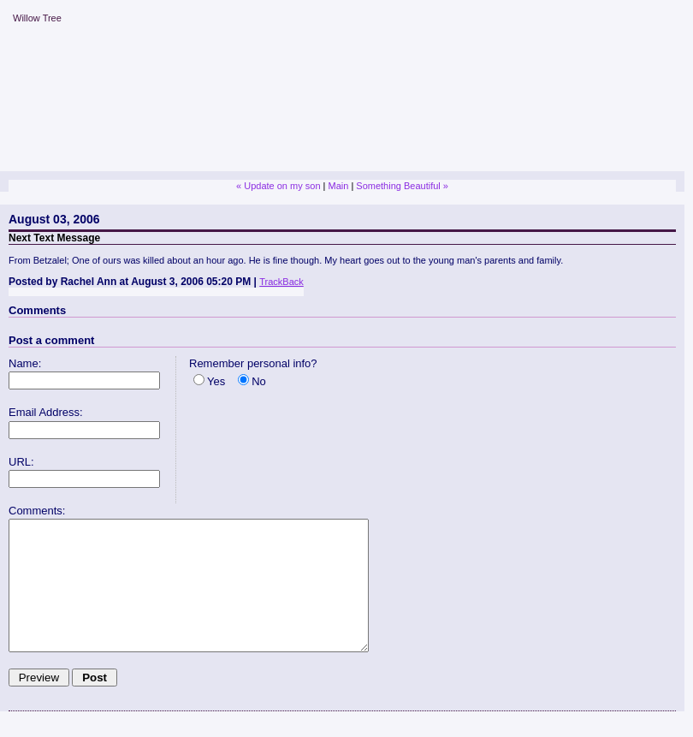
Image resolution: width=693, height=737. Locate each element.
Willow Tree (37, 18)
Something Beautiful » (402, 186)
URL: (21, 461)
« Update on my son (278, 186)
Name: (25, 363)
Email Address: (46, 412)
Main (338, 186)
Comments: (37, 510)
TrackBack (281, 281)
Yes (216, 381)
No (259, 381)
